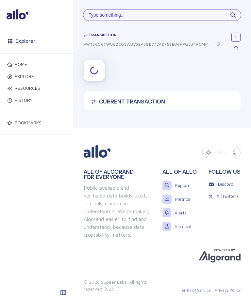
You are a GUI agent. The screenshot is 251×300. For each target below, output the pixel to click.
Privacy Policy (228, 290)
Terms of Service (195, 290)
